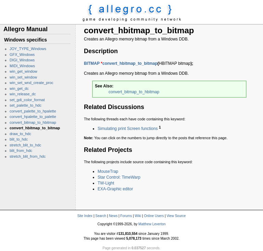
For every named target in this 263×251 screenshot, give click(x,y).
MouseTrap (108, 171)
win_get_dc (19, 88)
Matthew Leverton (152, 224)
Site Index (84, 216)
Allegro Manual (25, 29)
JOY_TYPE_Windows (28, 49)
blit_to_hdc (19, 139)
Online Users (154, 216)
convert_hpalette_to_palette (33, 117)
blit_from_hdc (21, 150)
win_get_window (23, 71)
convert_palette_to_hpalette (33, 111)
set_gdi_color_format (27, 100)
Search (100, 216)
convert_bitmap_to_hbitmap (33, 122)
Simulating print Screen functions (128, 128)
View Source (176, 216)
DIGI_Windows (22, 60)
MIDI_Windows (22, 66)
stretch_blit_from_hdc (28, 156)
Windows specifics (25, 40)
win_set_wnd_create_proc (31, 83)
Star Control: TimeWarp (119, 177)
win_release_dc (23, 94)
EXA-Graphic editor (115, 189)
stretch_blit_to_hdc (25, 145)
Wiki (138, 216)
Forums (126, 216)
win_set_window (23, 77)
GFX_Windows (22, 54)
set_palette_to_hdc (25, 105)
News (113, 216)
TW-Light (106, 183)
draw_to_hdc (20, 134)
